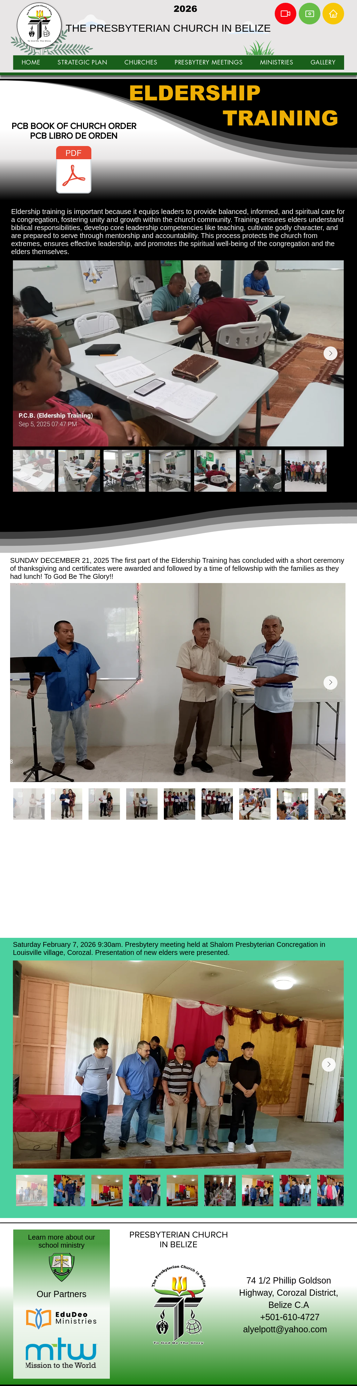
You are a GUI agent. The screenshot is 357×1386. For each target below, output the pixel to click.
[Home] (333, 13)
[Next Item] (330, 353)
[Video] (285, 13)
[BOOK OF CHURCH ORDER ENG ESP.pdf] (74, 170)
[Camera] (309, 13)
